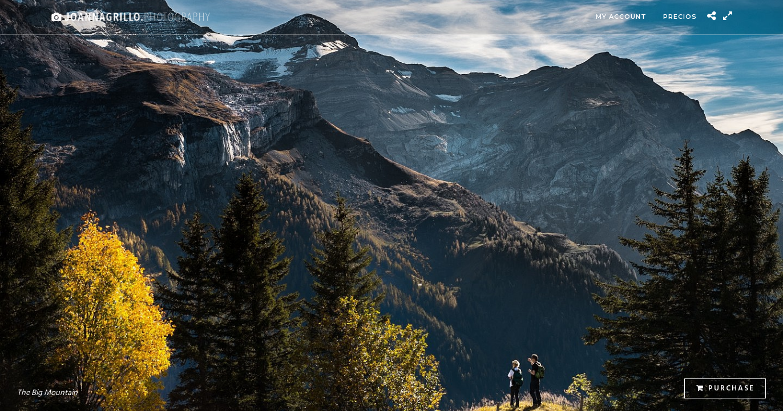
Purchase (725, 388)
